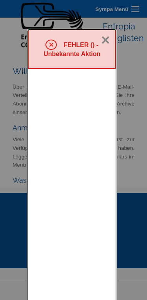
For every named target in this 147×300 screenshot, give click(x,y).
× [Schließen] (105, 10)
